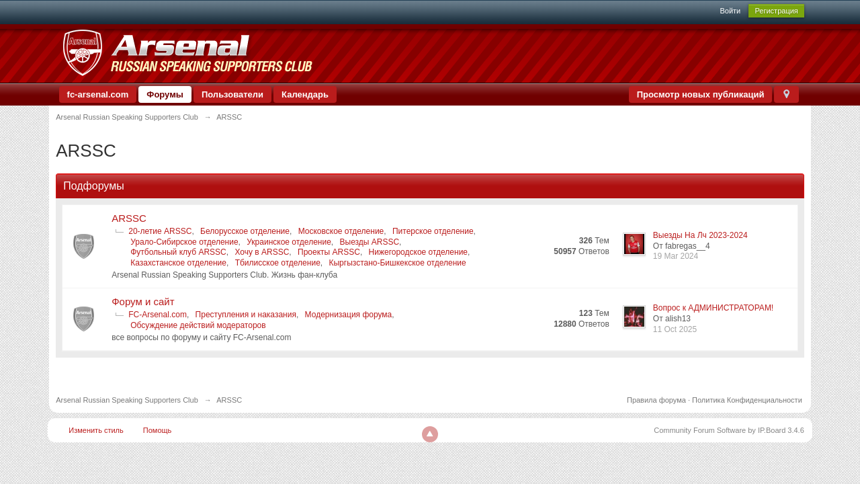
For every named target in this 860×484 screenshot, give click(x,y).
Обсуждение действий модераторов (197, 325)
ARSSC (129, 218)
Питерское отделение (433, 231)
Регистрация (776, 11)
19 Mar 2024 (675, 256)
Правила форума (656, 400)
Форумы (164, 94)
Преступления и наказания (246, 314)
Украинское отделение (289, 242)
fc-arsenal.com (98, 94)
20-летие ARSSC (159, 231)
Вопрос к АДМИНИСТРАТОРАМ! (713, 308)
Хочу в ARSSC (261, 252)
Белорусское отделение (245, 231)
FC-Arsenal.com (157, 314)
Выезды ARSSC (370, 242)
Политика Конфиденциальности (747, 400)
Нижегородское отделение (418, 252)
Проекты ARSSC (329, 252)
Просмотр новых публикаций (701, 94)
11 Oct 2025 (675, 329)
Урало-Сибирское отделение (184, 242)
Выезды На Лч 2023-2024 (700, 235)
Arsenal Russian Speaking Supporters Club (127, 400)
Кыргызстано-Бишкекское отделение (397, 263)
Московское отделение (341, 231)
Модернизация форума (348, 314)
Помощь (157, 430)
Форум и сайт (143, 301)
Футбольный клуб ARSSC (178, 252)
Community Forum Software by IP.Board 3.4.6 (729, 430)
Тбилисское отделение (277, 263)
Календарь (305, 94)
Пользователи (232, 94)
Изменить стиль (96, 430)
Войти (730, 11)
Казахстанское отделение (178, 263)
